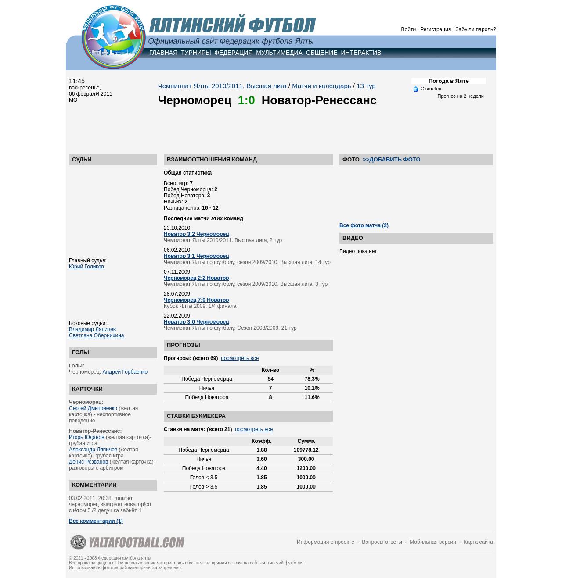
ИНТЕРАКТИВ (361, 52)
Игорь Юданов (86, 437)
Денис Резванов (88, 462)
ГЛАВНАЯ (163, 52)
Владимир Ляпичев (92, 329)
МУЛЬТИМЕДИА (279, 52)
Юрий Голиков (86, 267)
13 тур (366, 85)
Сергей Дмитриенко (93, 408)
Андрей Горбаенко (125, 372)
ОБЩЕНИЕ (322, 52)
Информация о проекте (325, 542)
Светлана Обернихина (96, 335)
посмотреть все (240, 358)
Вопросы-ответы (382, 542)
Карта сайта (478, 542)
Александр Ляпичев (93, 449)
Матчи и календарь (321, 85)
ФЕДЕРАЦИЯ (233, 52)
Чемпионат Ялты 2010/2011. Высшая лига (222, 85)
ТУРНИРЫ (196, 52)
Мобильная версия (433, 542)
